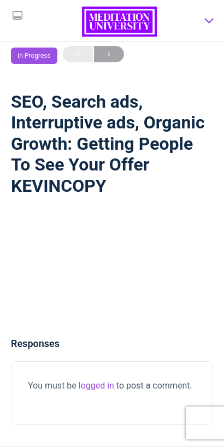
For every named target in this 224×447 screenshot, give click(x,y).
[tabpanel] (112, 269)
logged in (96, 385)
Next (109, 54)
